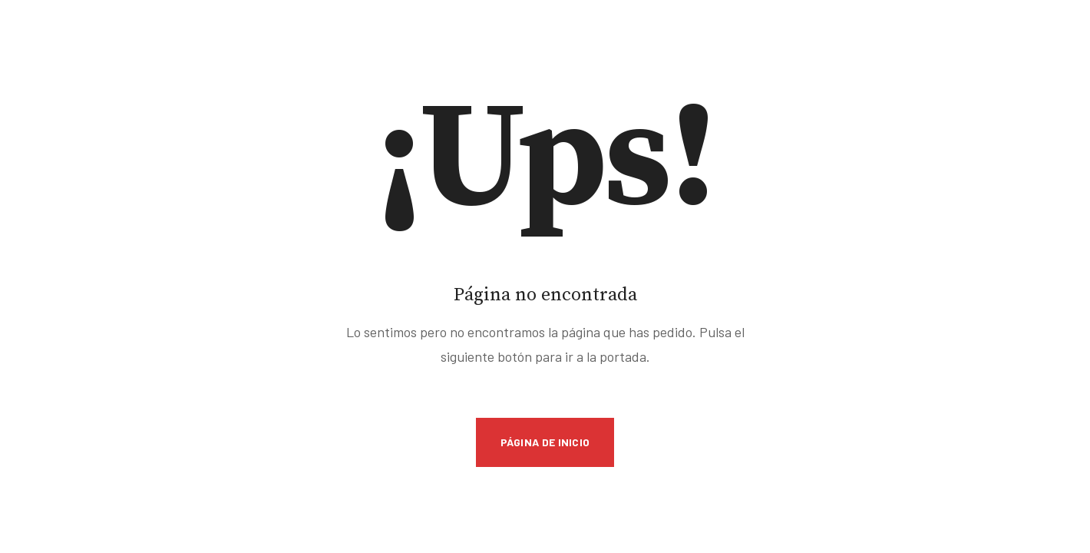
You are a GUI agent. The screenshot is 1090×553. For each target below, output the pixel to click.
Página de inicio (545, 442)
